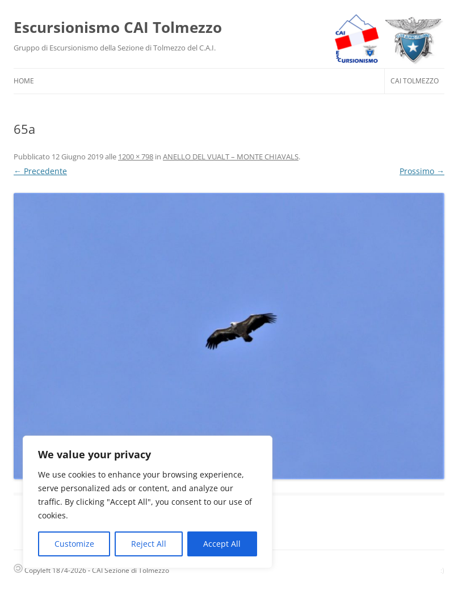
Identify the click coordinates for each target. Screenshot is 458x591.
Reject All (148, 543)
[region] (147, 502)
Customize (74, 543)
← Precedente (40, 171)
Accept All (222, 543)
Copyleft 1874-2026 (50, 570)
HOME (24, 81)
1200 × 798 (135, 156)
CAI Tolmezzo (414, 81)
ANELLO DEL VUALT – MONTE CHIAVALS (231, 156)
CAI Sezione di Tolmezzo (130, 570)
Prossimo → (422, 171)
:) (442, 570)
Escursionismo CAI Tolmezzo (118, 27)
